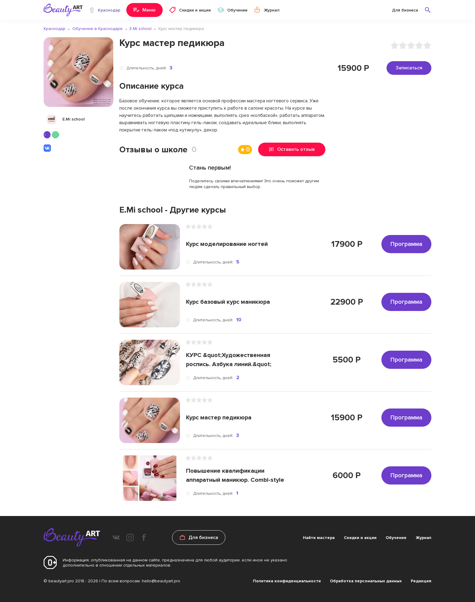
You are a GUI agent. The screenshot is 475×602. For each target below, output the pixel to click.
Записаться (409, 68)
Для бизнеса (405, 10)
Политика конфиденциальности (287, 581)
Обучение (396, 537)
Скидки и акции (360, 537)
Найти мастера (319, 537)
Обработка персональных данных (366, 581)
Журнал (423, 537)
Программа (406, 244)
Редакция (421, 581)
